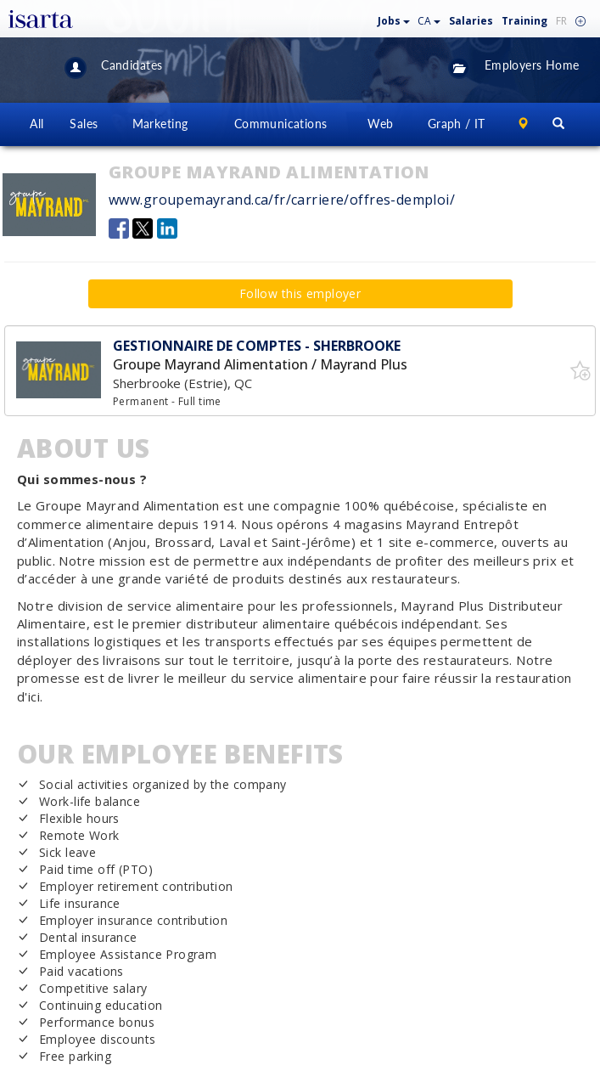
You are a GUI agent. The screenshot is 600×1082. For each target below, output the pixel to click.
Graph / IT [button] (456, 123)
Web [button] (380, 123)
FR (561, 21)
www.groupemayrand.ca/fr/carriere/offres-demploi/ (282, 199)
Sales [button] (84, 123)
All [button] (36, 123)
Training (524, 21)
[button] (394, 17)
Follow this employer (300, 293)
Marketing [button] (160, 123)
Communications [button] (281, 123)
